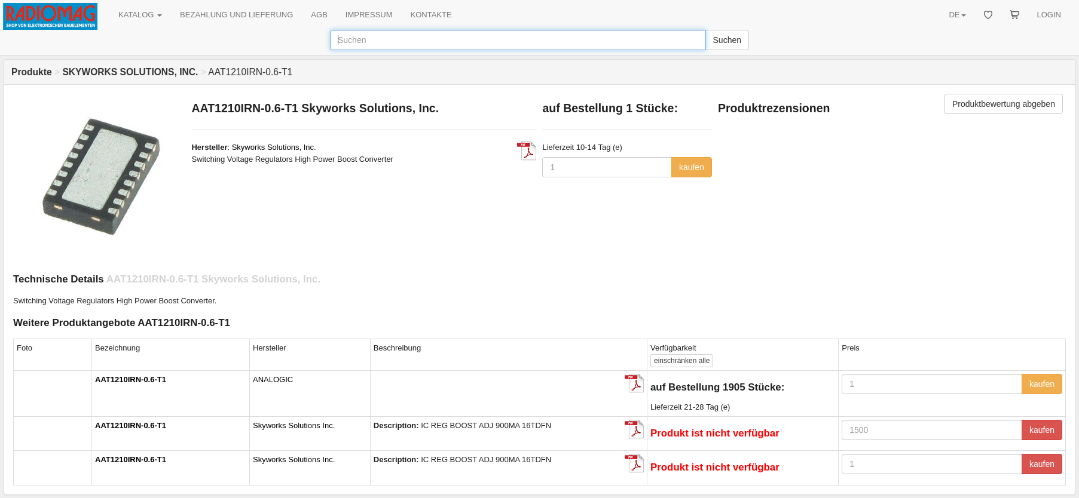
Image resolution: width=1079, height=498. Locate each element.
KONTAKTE (431, 14)
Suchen (727, 40)
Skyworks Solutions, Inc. (274, 147)
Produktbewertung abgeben (1003, 104)
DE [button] (957, 14)
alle (682, 360)
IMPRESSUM (369, 14)
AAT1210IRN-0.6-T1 (130, 379)
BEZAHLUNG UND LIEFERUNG (236, 14)
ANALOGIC (273, 379)
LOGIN (1049, 14)
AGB (319, 14)
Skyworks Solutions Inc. (294, 425)
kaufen (691, 167)
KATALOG (140, 14)
